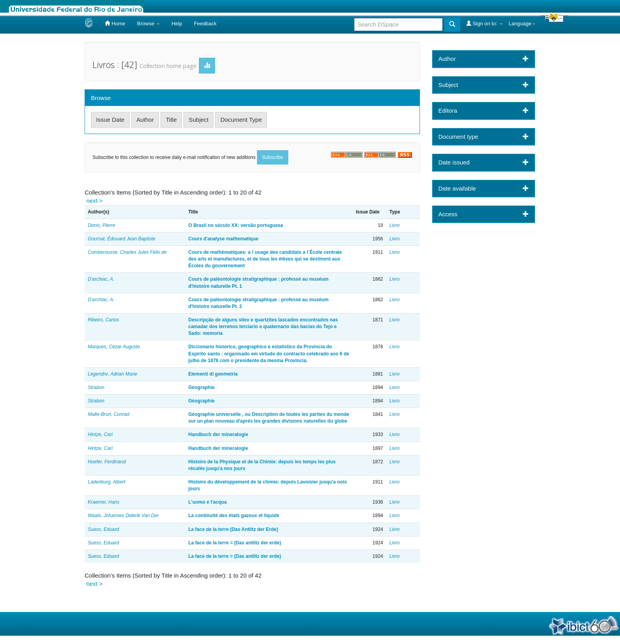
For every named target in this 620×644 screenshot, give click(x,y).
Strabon (96, 387)
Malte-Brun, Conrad (108, 414)
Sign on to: (484, 23)
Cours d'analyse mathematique (223, 239)
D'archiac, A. (101, 279)
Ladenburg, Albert (106, 482)
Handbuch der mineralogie (218, 434)
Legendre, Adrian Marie (112, 374)
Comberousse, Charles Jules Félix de (127, 252)
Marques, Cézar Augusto (114, 346)
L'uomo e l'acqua (207, 502)
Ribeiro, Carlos (103, 320)
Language (521, 23)
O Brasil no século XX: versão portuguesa (235, 225)
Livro (394, 225)
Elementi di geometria (213, 374)
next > (94, 200)
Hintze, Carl (100, 434)
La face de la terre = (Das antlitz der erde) (234, 543)
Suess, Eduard (103, 529)
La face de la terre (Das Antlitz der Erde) (233, 529)
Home (115, 23)
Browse (148, 23)
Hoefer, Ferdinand (107, 462)
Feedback (205, 23)
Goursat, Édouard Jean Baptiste (121, 239)
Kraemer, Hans (103, 502)
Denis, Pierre (101, 225)
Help (177, 23)
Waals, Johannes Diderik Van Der (123, 515)
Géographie (201, 387)
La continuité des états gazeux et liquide (233, 515)
